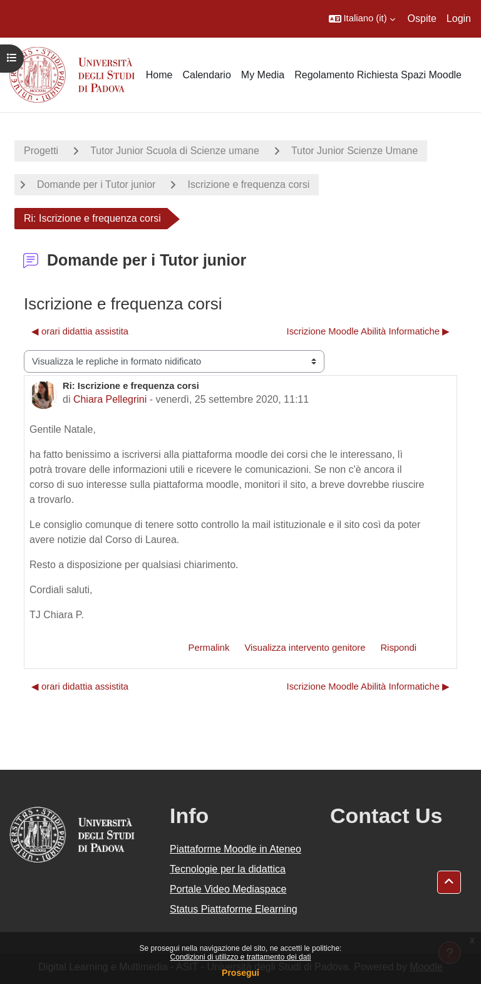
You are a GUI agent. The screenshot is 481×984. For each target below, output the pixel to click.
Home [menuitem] (159, 75)
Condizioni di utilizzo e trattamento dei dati (240, 957)
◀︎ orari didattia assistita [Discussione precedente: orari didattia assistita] (79, 331)
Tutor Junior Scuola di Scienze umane (174, 150)
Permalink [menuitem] (209, 648)
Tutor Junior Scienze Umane (354, 150)
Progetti (41, 150)
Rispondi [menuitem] (398, 648)
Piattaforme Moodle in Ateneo (235, 849)
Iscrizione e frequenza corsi (248, 184)
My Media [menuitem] (262, 75)
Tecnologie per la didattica (228, 869)
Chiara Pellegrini (110, 399)
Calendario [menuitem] (206, 75)
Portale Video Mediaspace (228, 889)
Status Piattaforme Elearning (233, 909)
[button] (362, 19)
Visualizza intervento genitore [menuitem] (304, 648)
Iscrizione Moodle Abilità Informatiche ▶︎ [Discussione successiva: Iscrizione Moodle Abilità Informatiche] (368, 331)
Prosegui (240, 973)
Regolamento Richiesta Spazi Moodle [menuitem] (378, 75)
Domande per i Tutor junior (96, 184)
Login (459, 18)
